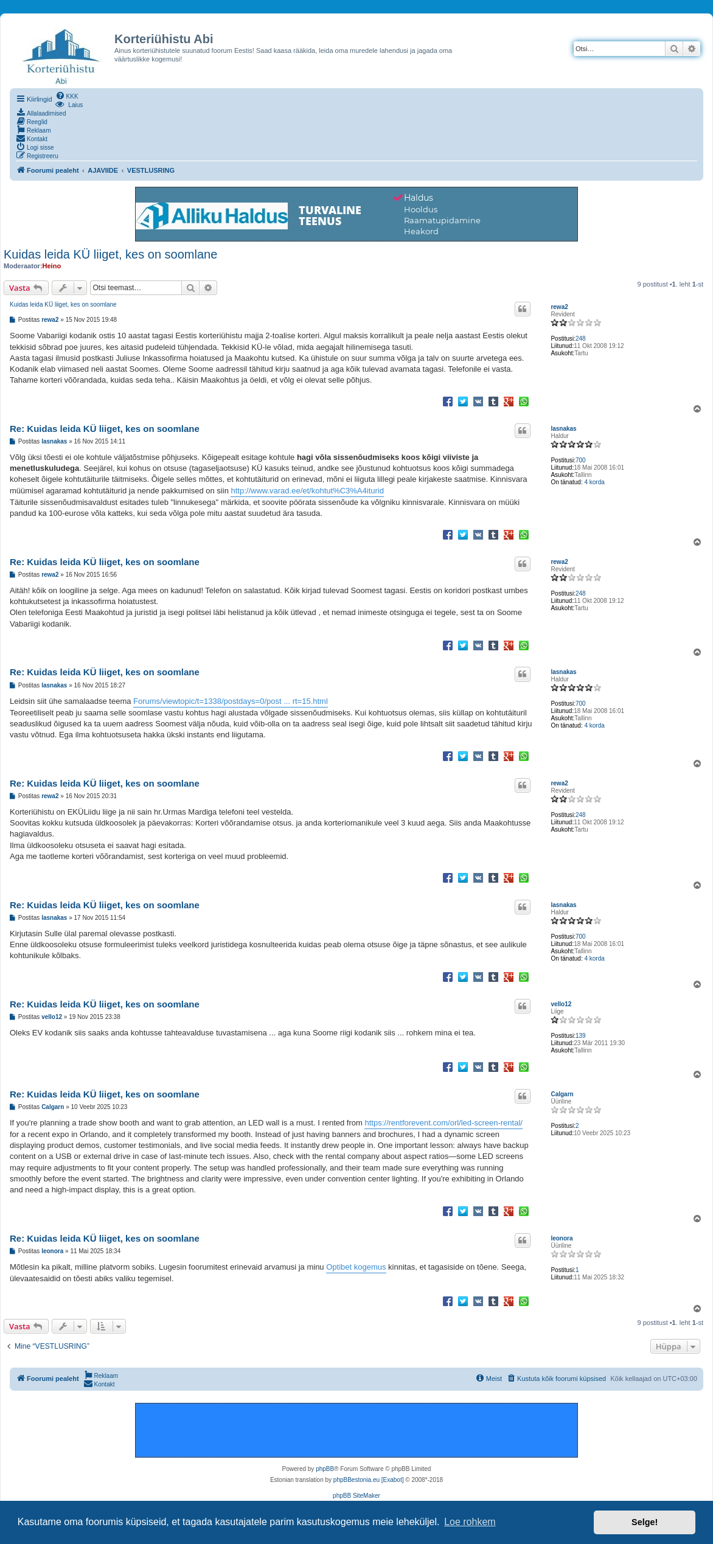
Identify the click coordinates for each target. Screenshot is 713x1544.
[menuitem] (66, 95)
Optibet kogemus (356, 1266)
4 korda (594, 482)
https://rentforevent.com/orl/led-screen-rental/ (443, 1122)
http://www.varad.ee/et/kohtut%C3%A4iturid (307, 490)
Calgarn (562, 1094)
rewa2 (559, 307)
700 (581, 460)
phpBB (325, 1469)
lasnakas (563, 428)
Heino (52, 266)
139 (581, 1035)
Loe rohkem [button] (470, 1522)
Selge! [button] (644, 1522)
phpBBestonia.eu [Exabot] (368, 1479)
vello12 (561, 1004)
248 (581, 338)
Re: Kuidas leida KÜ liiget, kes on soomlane (105, 428)
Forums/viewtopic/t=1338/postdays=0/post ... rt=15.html (230, 701)
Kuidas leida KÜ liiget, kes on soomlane (110, 254)
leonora (561, 1238)
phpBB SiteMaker (356, 1495)
